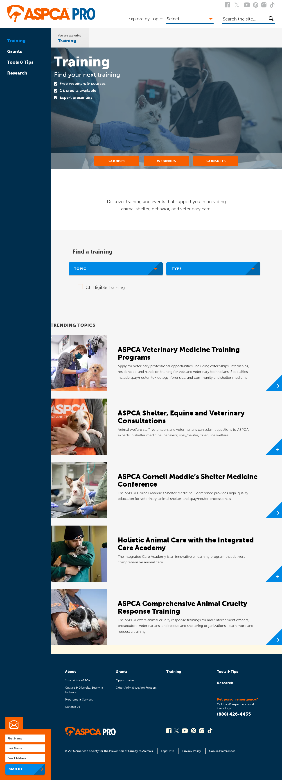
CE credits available (78, 90)
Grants (14, 51)
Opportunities (125, 680)
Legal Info (167, 751)
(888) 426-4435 (234, 714)
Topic (80, 269)
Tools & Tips (20, 62)
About (70, 671)
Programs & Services (79, 699)
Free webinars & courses (83, 83)
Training (16, 40)
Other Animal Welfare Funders (136, 687)
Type (177, 269)
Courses (116, 161)
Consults (216, 161)
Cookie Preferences (222, 751)
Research (17, 73)
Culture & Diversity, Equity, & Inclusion (84, 690)
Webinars (166, 161)
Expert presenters (76, 97)
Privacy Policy (191, 751)
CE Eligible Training (105, 287)
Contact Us (72, 706)
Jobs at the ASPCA (77, 680)
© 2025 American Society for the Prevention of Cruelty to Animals (109, 751)
